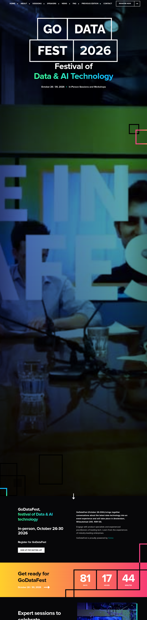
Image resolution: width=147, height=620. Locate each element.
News (64, 4)
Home (12, 4)
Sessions (37, 4)
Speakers (51, 4)
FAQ (74, 4)
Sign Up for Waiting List (31, 550)
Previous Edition (90, 4)
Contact (107, 4)
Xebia (110, 538)
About (24, 4)
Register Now (125, 3)
